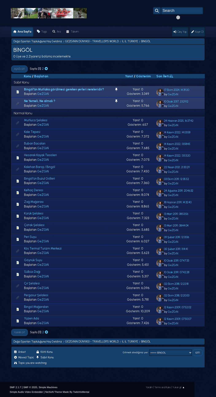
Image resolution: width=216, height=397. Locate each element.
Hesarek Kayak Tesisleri (40, 155)
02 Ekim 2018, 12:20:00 (176, 295)
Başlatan (41, 76)
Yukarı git (19, 332)
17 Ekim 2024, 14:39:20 (176, 89)
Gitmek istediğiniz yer (135, 352)
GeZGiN (43, 94)
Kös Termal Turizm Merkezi (43, 248)
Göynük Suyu (33, 260)
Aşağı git (19, 68)
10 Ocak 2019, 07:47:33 (176, 260)
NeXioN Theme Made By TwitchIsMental (67, 391)
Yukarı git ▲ (179, 387)
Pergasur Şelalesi (36, 295)
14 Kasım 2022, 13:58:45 (177, 144)
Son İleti (164, 76)
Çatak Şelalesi (34, 225)
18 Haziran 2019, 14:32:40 (178, 202)
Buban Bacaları (34, 143)
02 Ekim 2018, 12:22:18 (176, 283)
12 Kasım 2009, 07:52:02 (177, 307)
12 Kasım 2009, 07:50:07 (177, 319)
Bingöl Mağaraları (36, 307)
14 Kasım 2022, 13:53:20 (177, 155)
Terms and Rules (162, 387)
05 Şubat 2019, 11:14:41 (176, 249)
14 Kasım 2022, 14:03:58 (177, 132)
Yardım (149, 387)
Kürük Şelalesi (33, 213)
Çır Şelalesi (32, 283)
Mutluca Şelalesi (35, 120)
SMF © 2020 (30, 387)
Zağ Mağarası (33, 202)
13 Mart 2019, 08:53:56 (176, 214)
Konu (27, 76)
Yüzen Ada (31, 318)
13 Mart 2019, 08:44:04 (176, 225)
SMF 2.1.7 (15, 387)
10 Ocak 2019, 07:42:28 (176, 272)
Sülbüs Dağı (32, 272)
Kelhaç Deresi (33, 190)
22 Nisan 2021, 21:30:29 (177, 167)
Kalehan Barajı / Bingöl (39, 167)
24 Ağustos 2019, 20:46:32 (178, 190)
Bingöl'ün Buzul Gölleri (39, 178)
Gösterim (143, 76)
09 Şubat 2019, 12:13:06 (176, 237)
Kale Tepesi (32, 132)
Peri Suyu (30, 237)
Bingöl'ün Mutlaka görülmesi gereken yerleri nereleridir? (64, 89)
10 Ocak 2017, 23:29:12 (176, 101)
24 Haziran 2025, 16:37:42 (178, 120)
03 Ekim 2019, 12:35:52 (176, 179)
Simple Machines (48, 387)
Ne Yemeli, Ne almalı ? (39, 101)
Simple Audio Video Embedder (26, 391)
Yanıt (129, 76)
